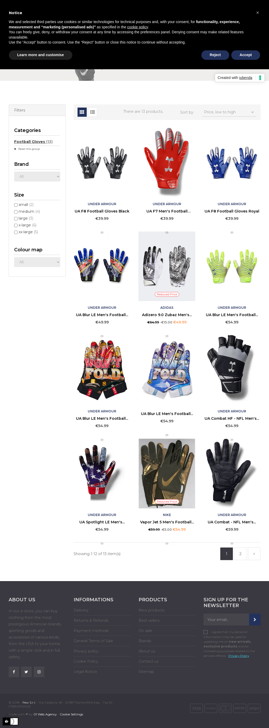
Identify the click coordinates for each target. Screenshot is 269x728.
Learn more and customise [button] (40, 55)
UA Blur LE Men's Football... (102, 314)
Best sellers (149, 620)
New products (151, 610)
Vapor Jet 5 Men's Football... (167, 522)
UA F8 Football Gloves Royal (232, 211)
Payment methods (91, 630)
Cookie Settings (71, 714)
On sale (145, 630)
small (26, 204)
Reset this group (29, 149)
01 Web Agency (45, 714)
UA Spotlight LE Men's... (102, 522)
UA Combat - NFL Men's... (232, 522)
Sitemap (146, 671)
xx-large (28, 232)
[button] (258, 12)
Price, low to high (229, 112)
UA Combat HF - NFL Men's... (232, 418)
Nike (167, 515)
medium (29, 211)
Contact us (148, 661)
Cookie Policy (86, 661)
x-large (27, 225)
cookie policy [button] (137, 27)
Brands (145, 641)
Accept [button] (246, 55)
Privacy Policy (238, 656)
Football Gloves (33, 141)
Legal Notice (85, 671)
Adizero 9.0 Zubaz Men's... (167, 314)
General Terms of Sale (93, 641)
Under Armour (102, 204)
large (26, 218)
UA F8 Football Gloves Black (102, 211)
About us (147, 651)
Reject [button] (215, 55)
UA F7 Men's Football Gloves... (167, 211)
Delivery (81, 610)
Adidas (166, 308)
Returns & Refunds (91, 620)
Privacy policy (86, 651)
